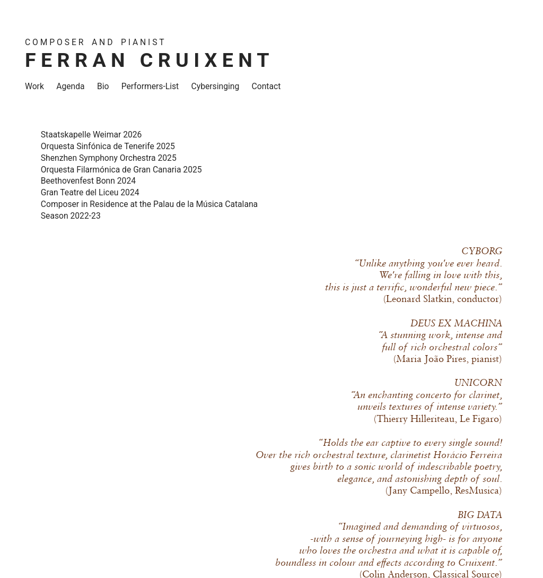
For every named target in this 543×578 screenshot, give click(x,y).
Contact (266, 86)
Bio (103, 86)
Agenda (70, 86)
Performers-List (150, 86)
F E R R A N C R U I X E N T (147, 60)
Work (34, 86)
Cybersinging (215, 86)
